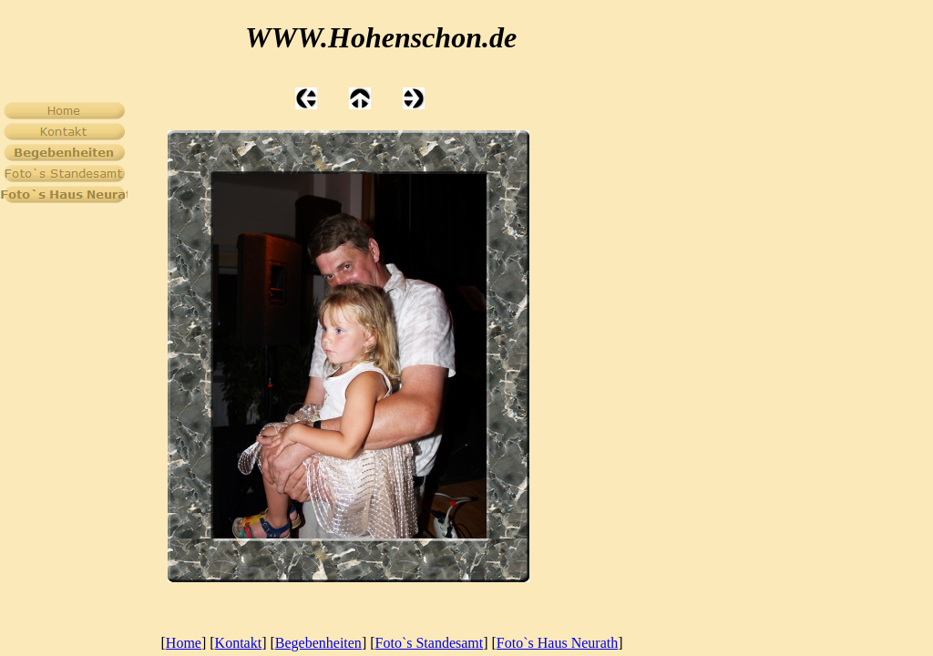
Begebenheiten (318, 643)
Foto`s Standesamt (429, 643)
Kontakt (238, 643)
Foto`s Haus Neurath (557, 643)
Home (183, 643)
